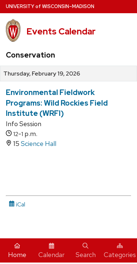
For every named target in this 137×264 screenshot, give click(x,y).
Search (86, 251)
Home (17, 251)
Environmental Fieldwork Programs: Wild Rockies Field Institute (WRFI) (57, 103)
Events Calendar (61, 31)
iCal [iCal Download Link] (17, 204)
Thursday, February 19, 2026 (41, 73)
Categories (120, 251)
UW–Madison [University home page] (50, 6)
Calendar (51, 251)
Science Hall (38, 143)
